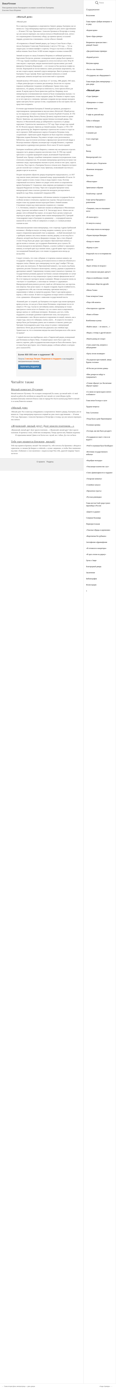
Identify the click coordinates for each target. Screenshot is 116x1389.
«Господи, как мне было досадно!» (99, 431)
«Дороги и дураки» (93, 512)
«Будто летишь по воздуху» (96, 266)
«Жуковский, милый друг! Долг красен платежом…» (42, 425)
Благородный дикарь (93, 566)
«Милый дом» (19, 407)
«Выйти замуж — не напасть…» (98, 327)
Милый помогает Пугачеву (27, 389)
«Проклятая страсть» (94, 491)
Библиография (91, 579)
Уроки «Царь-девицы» (94, 36)
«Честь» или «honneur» (94, 69)
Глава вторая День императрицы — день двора (19, 1386)
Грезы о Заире (91, 560)
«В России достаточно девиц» (97, 368)
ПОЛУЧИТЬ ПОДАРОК (29, 367)
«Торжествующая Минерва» (96, 235)
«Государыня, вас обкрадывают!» (98, 75)
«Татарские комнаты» (94, 479)
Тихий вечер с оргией (94, 194)
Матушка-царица (92, 63)
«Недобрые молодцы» (94, 460)
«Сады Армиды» (92, 96)
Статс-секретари (92, 139)
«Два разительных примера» (96, 51)
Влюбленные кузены (93, 320)
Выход (88, 151)
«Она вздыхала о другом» (95, 308)
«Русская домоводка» (94, 497)
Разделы (50, 462)
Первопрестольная (93, 524)
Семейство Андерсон (94, 127)
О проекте (41, 462)
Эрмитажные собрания (94, 187)
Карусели (89, 260)
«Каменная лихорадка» (94, 169)
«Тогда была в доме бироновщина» (99, 419)
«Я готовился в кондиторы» (96, 548)
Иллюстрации (91, 585)
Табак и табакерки (93, 121)
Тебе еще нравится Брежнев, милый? (33, 441)
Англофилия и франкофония (96, 542)
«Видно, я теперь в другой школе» (98, 333)
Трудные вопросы (92, 407)
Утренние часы (91, 108)
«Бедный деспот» (92, 57)
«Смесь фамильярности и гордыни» (99, 473)
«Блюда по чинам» (93, 241)
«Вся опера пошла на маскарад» (98, 229)
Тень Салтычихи (92, 413)
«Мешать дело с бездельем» (96, 163)
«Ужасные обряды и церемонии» (98, 530)
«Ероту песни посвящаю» (95, 354)
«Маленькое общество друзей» (97, 284)
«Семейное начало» (93, 485)
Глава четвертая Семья (94, 296)
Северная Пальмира (93, 518)
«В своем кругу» (92, 217)
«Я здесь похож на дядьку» (96, 554)
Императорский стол (93, 157)
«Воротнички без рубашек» (96, 536)
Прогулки (89, 175)
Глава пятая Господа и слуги (96, 400)
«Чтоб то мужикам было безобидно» (99, 446)
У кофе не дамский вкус (95, 114)
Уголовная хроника (93, 425)
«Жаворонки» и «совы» (94, 102)
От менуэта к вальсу (93, 223)
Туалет (88, 145)
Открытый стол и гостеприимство (98, 254)
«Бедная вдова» (92, 30)
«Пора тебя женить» (93, 302)
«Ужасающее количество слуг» (97, 466)
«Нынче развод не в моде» (96, 339)
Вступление (90, 15)
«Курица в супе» (92, 247)
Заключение (90, 573)
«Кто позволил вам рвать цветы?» (98, 272)
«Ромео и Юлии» (92, 314)
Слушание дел (91, 133)
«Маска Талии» (92, 290)
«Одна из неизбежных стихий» (97, 278)
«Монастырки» (91, 181)
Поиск (99, 3)
